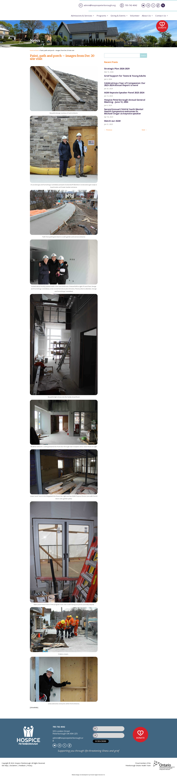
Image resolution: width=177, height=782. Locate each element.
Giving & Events (118, 16)
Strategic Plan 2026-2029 (116, 70)
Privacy (29, 767)
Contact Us (160, 16)
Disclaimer (13, 767)
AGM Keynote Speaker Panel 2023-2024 (124, 94)
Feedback (22, 767)
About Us (146, 16)
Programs (101, 16)
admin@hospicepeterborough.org (68, 740)
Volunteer (134, 16)
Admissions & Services (81, 16)
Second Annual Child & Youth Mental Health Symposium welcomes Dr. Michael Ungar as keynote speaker (123, 113)
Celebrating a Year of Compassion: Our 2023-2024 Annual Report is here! (124, 86)
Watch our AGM (112, 122)
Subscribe (100, 743)
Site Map (5, 767)
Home (32, 52)
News (37, 52)
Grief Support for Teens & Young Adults (125, 77)
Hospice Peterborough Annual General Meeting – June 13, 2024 (124, 102)
